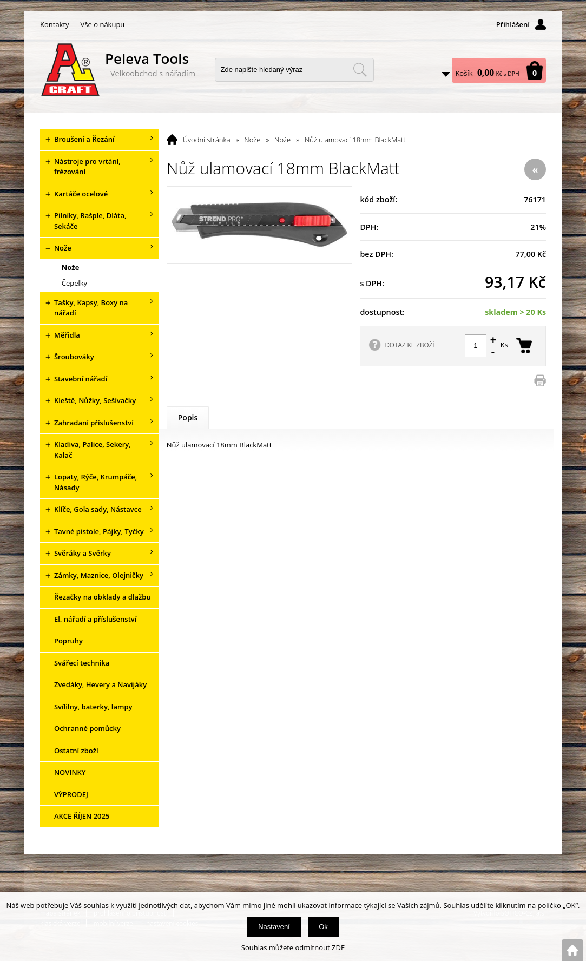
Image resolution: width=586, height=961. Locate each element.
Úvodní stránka (207, 139)
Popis (188, 417)
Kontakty (54, 24)
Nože (252, 139)
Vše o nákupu (103, 24)
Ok (323, 927)
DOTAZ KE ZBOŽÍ (409, 344)
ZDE (338, 947)
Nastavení (274, 927)
